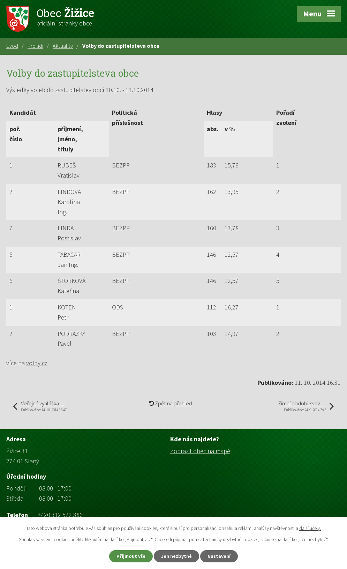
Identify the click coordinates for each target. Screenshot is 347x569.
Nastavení (219, 556)
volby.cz (36, 363)
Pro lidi (35, 45)
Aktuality (63, 45)
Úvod (12, 45)
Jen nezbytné (176, 556)
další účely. (310, 528)
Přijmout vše (130, 556)
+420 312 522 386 (60, 515)
